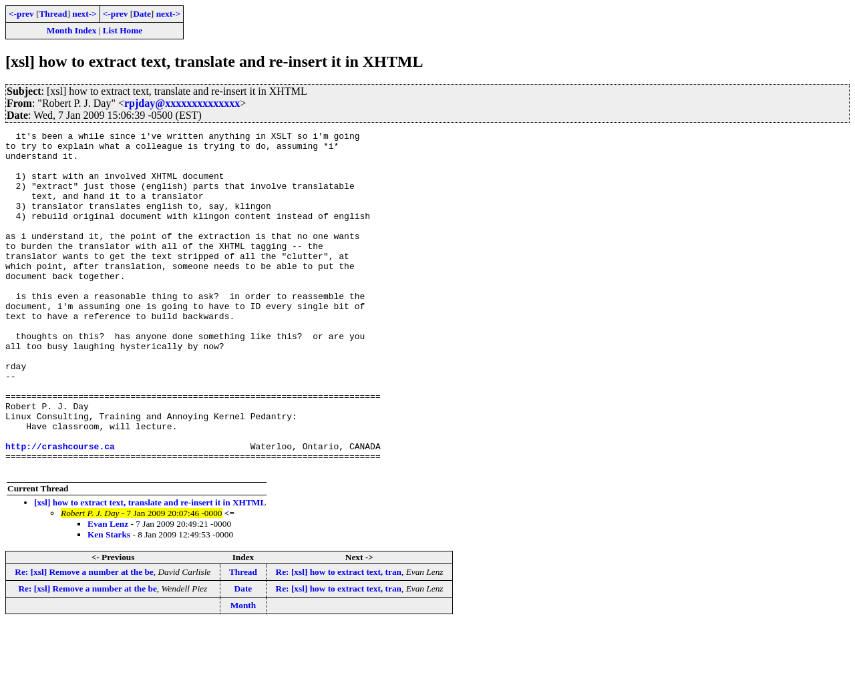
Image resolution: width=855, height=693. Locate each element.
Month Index (71, 30)
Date (142, 14)
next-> (84, 14)
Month (243, 673)
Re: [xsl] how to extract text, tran (338, 640)
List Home (123, 30)
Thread (53, 14)
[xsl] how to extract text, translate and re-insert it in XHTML (150, 570)
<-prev (21, 14)
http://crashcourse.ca (60, 510)
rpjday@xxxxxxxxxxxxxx (182, 103)
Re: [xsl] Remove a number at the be (84, 640)
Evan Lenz (108, 592)
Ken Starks (109, 603)
